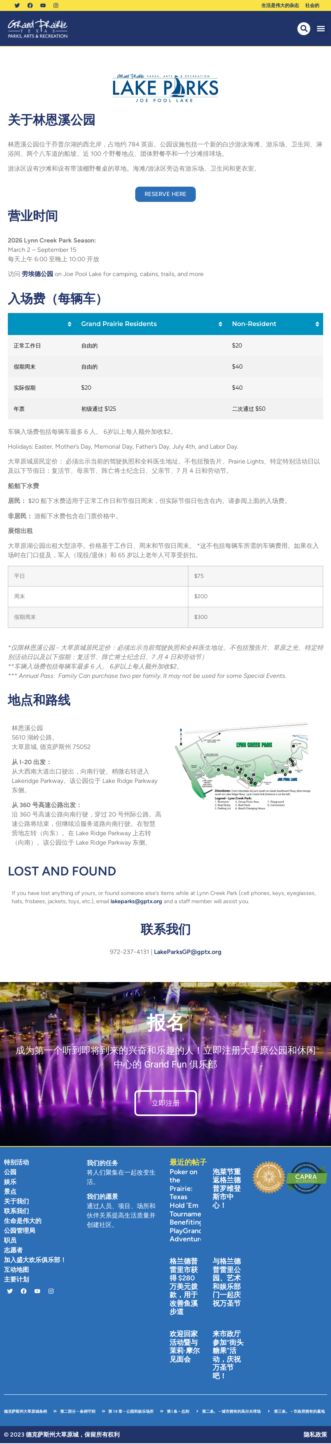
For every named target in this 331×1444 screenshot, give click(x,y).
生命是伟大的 (22, 1221)
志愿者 (13, 1251)
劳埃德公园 (38, 274)
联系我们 (16, 1212)
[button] (320, 29)
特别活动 (16, 1163)
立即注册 (166, 1104)
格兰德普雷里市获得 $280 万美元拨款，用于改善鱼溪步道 (184, 1287)
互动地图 (16, 1270)
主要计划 (16, 1280)
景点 (10, 1192)
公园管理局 (19, 1231)
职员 (10, 1241)
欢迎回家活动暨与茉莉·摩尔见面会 (185, 1347)
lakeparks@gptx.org (136, 902)
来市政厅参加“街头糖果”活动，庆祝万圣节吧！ (228, 1355)
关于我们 (16, 1202)
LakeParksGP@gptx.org (188, 952)
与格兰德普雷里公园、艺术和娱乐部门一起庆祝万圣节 (227, 1283)
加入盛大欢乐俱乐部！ (35, 1260)
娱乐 (10, 1182)
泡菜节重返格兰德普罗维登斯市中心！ (227, 1189)
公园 (10, 1173)
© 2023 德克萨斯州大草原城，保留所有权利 (62, 1435)
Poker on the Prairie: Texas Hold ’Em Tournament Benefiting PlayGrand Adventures (189, 1206)
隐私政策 (315, 1435)
